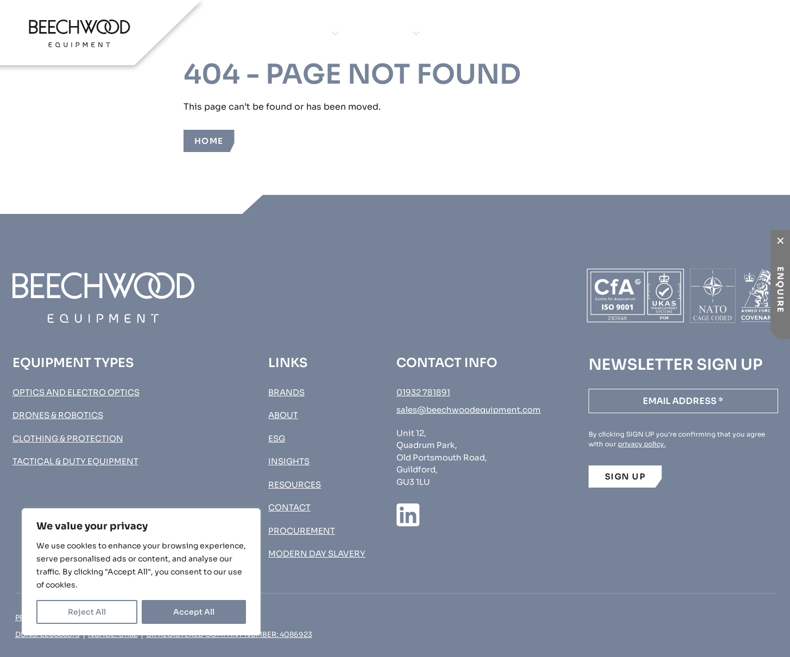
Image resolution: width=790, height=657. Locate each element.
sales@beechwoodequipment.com (468, 410)
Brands (387, 33)
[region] (141, 571)
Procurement (725, 33)
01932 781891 (423, 392)
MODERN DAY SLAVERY (316, 553)
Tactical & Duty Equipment (75, 461)
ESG (276, 438)
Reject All (87, 612)
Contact (608, 33)
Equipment (298, 33)
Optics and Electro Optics (76, 392)
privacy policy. (642, 444)
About (464, 33)
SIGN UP (625, 476)
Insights (533, 33)
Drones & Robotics (57, 415)
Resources (294, 484)
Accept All (193, 612)
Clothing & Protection (67, 438)
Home (209, 141)
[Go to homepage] (79, 33)
